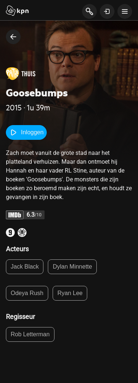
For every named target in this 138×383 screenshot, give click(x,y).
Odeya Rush (27, 293)
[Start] (17, 11)
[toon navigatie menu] (124, 11)
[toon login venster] (107, 11)
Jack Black (25, 266)
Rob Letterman (30, 334)
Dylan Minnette (72, 266)
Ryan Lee (70, 293)
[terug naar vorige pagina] (13, 36)
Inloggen (26, 132)
